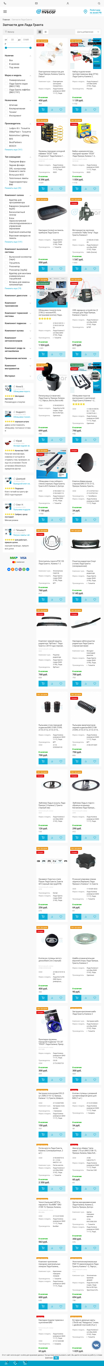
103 (84, 1348)
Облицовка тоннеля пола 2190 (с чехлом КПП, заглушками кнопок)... (22, 417)
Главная (6, 20)
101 (71, 1348)
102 (77, 1348)
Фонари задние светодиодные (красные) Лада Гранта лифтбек (22, 446)
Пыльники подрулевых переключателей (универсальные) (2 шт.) (22, 509)
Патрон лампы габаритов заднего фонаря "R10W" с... (22, 535)
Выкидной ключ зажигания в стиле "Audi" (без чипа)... (22, 484)
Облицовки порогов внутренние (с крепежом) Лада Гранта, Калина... (22, 391)
